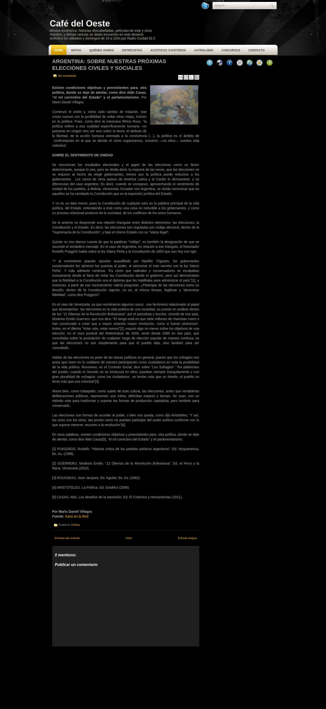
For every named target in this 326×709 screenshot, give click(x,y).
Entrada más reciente (67, 538)
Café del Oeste (80, 23)
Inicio (129, 538)
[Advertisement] (88, 676)
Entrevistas (132, 50)
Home (58, 50)
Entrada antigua (187, 538)
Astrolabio (203, 50)
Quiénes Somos (101, 50)
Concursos (230, 50)
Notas (76, 50)
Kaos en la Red (76, 516)
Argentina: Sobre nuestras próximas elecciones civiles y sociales (109, 64)
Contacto (256, 50)
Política (75, 524)
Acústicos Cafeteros (168, 50)
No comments (67, 76)
